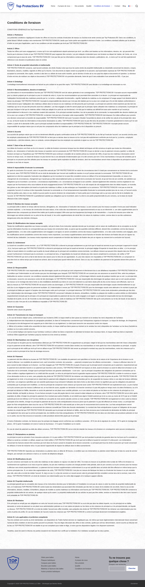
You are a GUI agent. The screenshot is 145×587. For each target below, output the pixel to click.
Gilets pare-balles (47, 557)
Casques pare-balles (48, 563)
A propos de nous (65, 6)
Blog (124, 6)
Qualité (88, 6)
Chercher (132, 568)
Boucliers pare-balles (48, 566)
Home (53, 6)
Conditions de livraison (103, 6)
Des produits (79, 6)
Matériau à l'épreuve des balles (52, 569)
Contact (117, 6)
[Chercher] (137, 6)
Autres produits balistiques (50, 571)
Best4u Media (57, 583)
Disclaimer (134, 583)
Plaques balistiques (48, 560)
